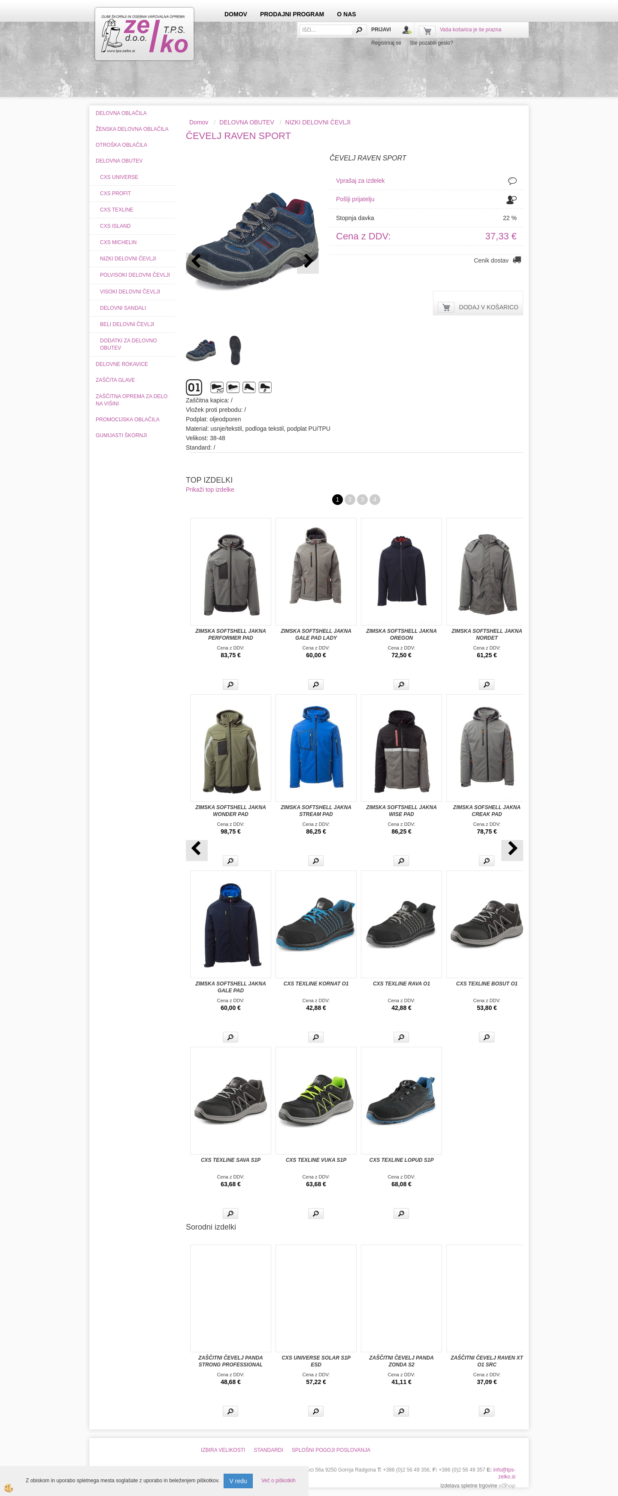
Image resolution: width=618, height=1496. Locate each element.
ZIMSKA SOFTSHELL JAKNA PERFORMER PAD (230, 634)
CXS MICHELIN (118, 242)
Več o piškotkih (278, 1481)
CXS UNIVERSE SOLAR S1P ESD (316, 1361)
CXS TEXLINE (116, 210)
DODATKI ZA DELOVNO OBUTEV (128, 344)
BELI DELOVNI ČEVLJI (127, 324)
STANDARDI (268, 1450)
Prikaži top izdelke (210, 489)
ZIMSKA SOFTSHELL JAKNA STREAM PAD (316, 810)
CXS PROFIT (115, 193)
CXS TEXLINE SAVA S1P (231, 1160)
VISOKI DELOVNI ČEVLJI (130, 292)
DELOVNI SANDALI (123, 308)
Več (230, 684)
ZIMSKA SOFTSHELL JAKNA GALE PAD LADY (316, 634)
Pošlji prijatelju (355, 199)
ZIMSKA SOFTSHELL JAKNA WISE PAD (401, 810)
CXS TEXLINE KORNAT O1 (316, 984)
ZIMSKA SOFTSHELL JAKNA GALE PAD (230, 987)
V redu (238, 1481)
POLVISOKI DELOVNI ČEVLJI (135, 275)
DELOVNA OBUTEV (246, 122)
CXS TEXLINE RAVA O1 (401, 984)
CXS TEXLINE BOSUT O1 (487, 984)
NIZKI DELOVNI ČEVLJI (128, 259)
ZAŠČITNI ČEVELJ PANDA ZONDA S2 (401, 1361)
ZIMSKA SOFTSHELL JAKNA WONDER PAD (230, 810)
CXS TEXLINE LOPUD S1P (401, 1160)
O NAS (346, 14)
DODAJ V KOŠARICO (488, 307)
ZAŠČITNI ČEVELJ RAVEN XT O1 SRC (487, 1361)
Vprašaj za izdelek (360, 180)
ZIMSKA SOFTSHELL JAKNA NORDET (486, 634)
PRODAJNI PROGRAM (292, 14)
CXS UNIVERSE (119, 177)
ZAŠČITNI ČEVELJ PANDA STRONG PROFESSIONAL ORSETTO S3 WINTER (230, 1365)
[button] (308, 263)
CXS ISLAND (115, 226)
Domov (198, 122)
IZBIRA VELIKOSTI (223, 1450)
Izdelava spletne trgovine (468, 1486)
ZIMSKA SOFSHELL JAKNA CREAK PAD (487, 810)
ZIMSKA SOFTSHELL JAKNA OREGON (401, 634)
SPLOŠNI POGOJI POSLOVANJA (331, 1450)
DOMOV (235, 14)
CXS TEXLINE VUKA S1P (316, 1160)
